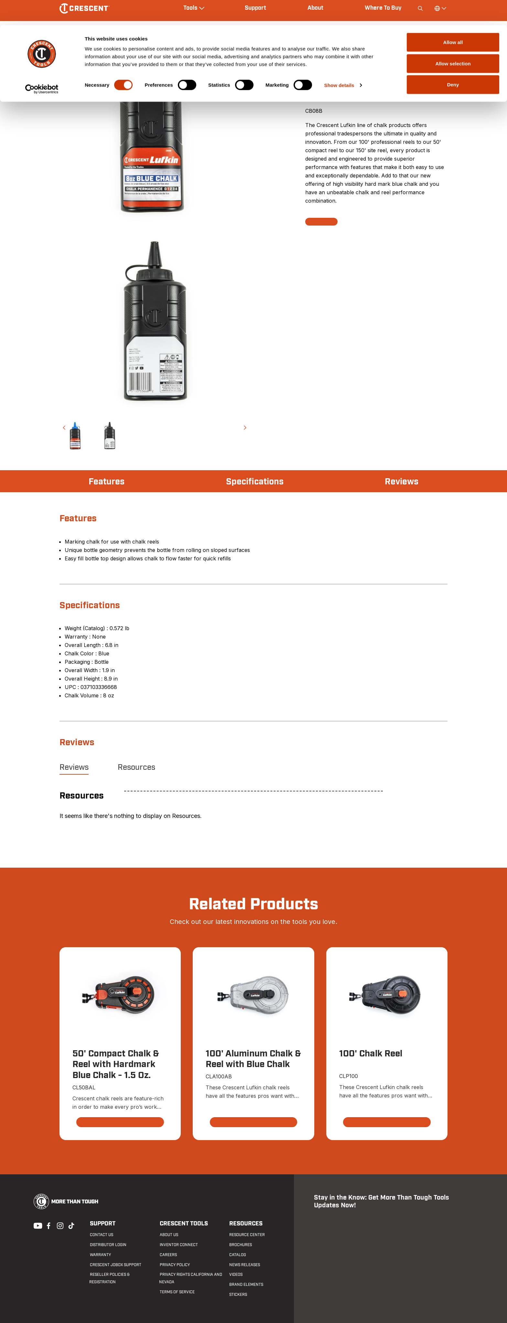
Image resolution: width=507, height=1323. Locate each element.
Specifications (254, 481)
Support (102, 1224)
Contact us (101, 1235)
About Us (168, 1235)
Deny (453, 59)
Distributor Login (107, 1245)
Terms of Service (176, 1292)
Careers (167, 1255)
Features (107, 481)
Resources (136, 767)
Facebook (47, 1225)
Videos (235, 1275)
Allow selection (452, 38)
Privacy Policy (174, 1265)
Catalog (237, 1255)
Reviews (400, 481)
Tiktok (71, 1225)
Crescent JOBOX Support (115, 1265)
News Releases (244, 1265)
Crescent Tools (183, 1224)
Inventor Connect (178, 1245)
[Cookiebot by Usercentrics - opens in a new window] (42, 64)
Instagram (59, 1225)
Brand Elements (246, 1285)
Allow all (453, 17)
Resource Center (246, 1235)
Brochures (240, 1245)
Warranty (99, 1255)
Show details (339, 60)
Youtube (36, 1225)
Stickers (238, 1295)
